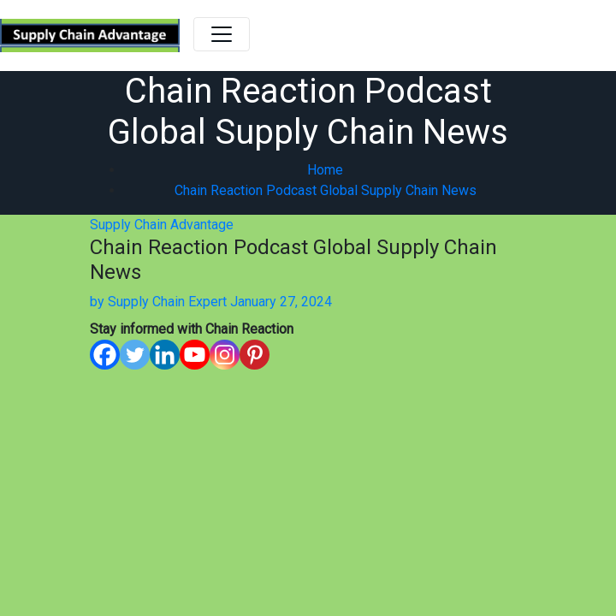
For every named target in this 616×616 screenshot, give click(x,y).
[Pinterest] (255, 355)
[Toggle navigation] (221, 34)
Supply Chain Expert (158, 301)
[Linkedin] (165, 355)
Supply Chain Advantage (162, 224)
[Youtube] (195, 355)
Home (325, 170)
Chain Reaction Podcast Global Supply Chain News (326, 190)
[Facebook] (105, 355)
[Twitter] (135, 355)
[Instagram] (225, 355)
